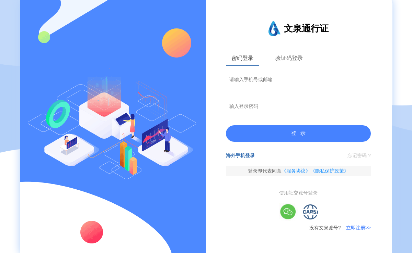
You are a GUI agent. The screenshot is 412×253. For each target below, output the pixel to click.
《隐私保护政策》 (329, 171)
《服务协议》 (296, 171)
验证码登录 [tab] (289, 58)
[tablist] (298, 58)
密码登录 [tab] (242, 58)
